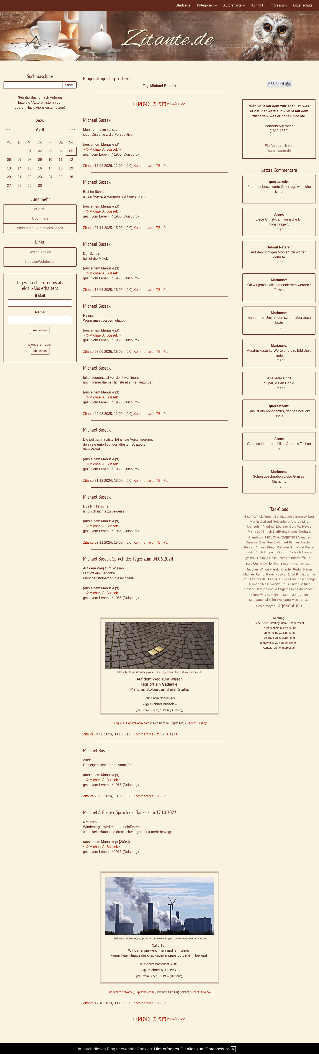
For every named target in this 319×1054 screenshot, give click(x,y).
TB (158, 166)
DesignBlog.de (40, 252)
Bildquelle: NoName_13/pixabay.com (131, 992)
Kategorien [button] (207, 5)
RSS (159, 734)
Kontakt (257, 5)
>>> (72, 129)
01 (29, 151)
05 (71, 151)
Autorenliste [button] (234, 5)
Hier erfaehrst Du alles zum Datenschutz (191, 1049)
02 (40, 151)
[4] (150, 104)
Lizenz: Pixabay (196, 723)
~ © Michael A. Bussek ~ (102, 149)
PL (165, 166)
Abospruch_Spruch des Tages (40, 228)
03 (50, 151)
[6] (159, 104)
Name (40, 312)
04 (60, 151)
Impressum (278, 5)
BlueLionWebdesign (40, 261)
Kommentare (144, 166)
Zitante (88, 166)
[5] (154, 104)
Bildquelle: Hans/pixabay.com (130, 723)
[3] (145, 104)
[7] (164, 104)
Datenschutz (302, 5)
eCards (40, 209)
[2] (140, 104)
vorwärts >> (176, 104)
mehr (281, 196)
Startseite (183, 5)
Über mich (40, 218)
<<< (8, 129)
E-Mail (40, 295)
